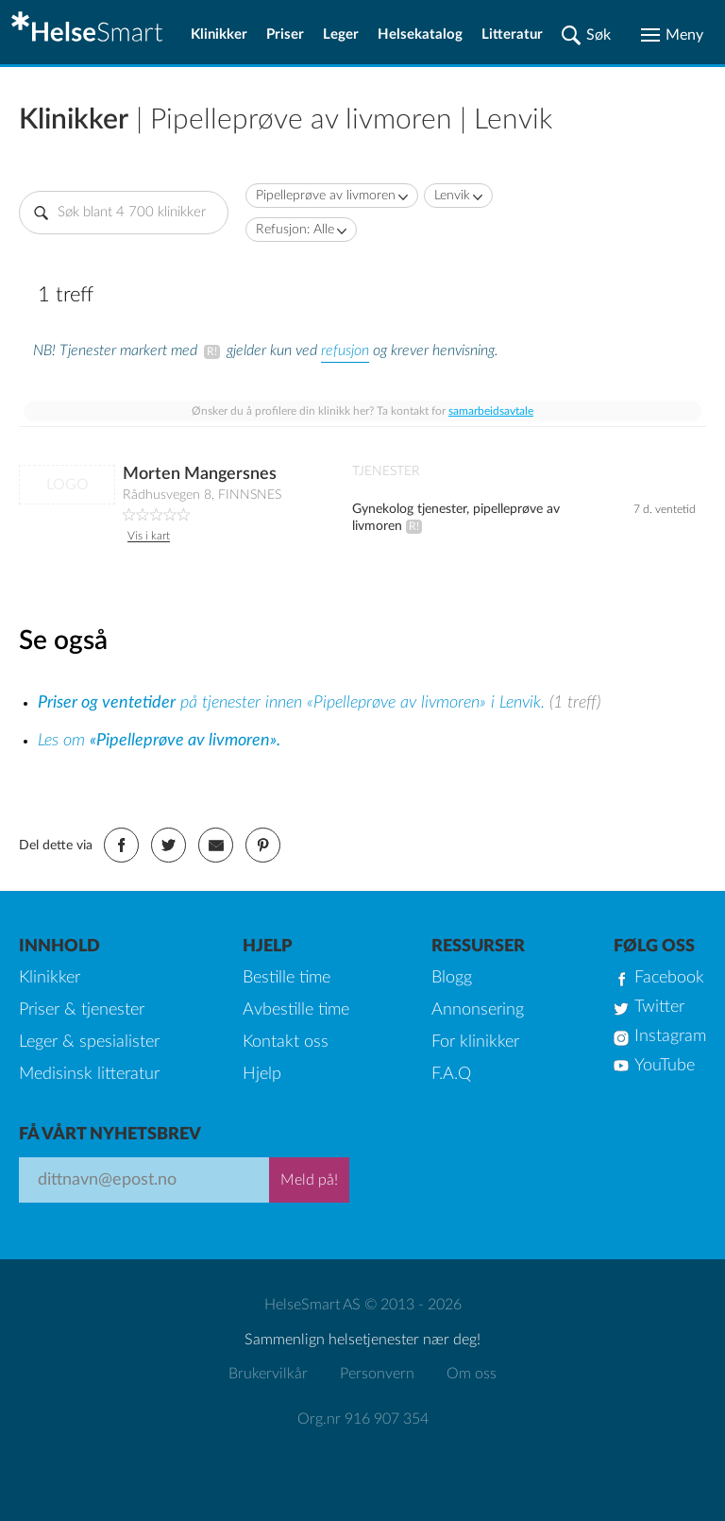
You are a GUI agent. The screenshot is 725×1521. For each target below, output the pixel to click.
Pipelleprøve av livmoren (326, 195)
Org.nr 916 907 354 (363, 1419)
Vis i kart (148, 535)
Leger (341, 34)
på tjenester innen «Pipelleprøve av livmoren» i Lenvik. (293, 702)
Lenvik (452, 195)
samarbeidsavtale (490, 411)
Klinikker (219, 34)
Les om (159, 740)
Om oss (472, 1373)
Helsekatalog (420, 34)
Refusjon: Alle (295, 229)
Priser (285, 34)
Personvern (377, 1373)
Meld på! (309, 1180)
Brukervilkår (268, 1373)
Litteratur (512, 34)
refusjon (345, 350)
